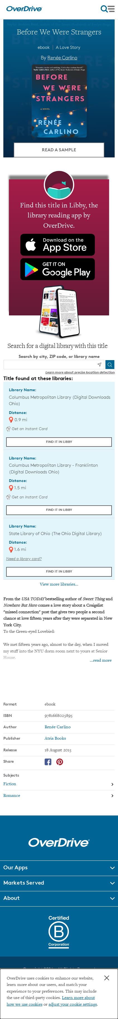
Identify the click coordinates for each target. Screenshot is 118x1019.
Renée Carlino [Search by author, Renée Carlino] (62, 57)
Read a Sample (59, 149)
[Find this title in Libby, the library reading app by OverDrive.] (59, 247)
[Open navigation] (108, 8)
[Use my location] (99, 364)
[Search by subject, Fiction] (59, 784)
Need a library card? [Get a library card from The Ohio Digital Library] (24, 558)
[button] (59, 868)
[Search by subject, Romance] (59, 795)
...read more (101, 661)
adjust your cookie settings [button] (73, 1005)
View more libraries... (59, 584)
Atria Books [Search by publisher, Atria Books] (55, 739)
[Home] (24, 10)
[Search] (109, 364)
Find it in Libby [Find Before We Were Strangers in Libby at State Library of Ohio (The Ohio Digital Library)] (59, 571)
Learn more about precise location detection (80, 372)
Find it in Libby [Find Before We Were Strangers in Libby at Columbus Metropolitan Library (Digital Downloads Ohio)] (59, 442)
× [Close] (107, 977)
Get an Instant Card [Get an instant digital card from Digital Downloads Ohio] (26, 428)
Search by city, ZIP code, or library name (59, 356)
